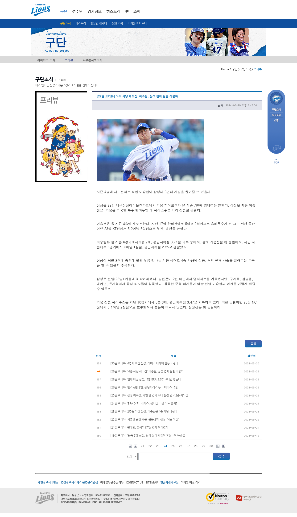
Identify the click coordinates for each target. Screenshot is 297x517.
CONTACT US (134, 482)
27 (188, 446)
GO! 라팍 (117, 23)
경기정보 (94, 11)
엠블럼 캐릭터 (99, 23)
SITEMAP (152, 482)
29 (203, 446)
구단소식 (65, 23)
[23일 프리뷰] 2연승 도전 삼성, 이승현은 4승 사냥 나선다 (143, 411)
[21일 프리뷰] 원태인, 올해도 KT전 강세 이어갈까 (139, 427)
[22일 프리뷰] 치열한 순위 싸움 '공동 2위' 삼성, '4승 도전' (144, 419)
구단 (63, 11)
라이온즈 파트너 (137, 23)
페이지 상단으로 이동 (276, 161)
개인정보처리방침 (48, 482)
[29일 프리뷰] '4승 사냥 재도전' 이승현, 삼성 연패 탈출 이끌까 (146, 371)
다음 (218, 446)
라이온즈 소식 (46, 60)
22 (150, 446)
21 (142, 446)
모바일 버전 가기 (190, 482)
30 (211, 446)
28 (195, 446)
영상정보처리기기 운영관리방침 (79, 482)
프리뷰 (69, 60)
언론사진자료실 (169, 482)
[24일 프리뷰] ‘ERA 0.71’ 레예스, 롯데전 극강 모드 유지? (143, 403)
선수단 (77, 11)
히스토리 (80, 23)
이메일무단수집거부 (112, 482)
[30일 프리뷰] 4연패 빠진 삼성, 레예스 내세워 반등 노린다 (144, 363)
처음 (130, 446)
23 (157, 446)
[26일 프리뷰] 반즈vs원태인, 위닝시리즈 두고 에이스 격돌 (144, 387)
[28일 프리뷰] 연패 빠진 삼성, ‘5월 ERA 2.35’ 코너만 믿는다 (145, 379)
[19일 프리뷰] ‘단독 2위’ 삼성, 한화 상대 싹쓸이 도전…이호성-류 (147, 435)
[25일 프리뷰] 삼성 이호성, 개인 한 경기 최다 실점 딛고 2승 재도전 (149, 395)
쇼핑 (136, 11)
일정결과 (276, 115)
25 (172, 446)
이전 (135, 446)
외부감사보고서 (92, 60)
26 (180, 446)
